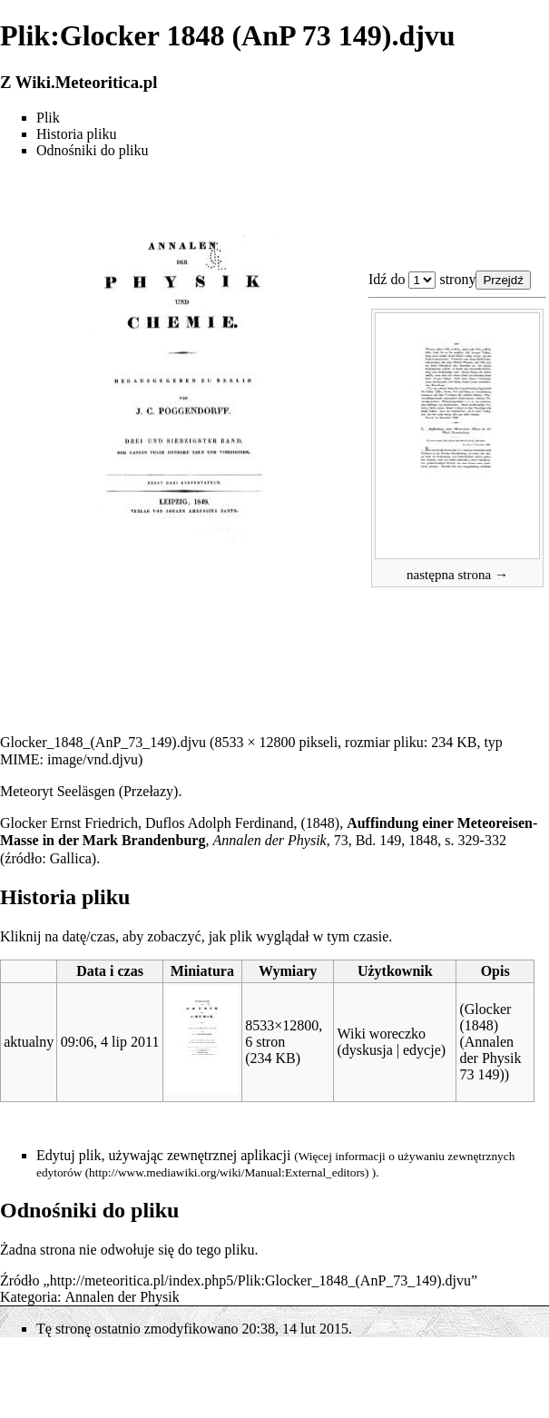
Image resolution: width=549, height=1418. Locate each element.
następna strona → (457, 574)
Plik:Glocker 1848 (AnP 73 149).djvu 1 (422, 280)
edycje (422, 1050)
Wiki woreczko (381, 1033)
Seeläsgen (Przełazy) (118, 791)
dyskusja (367, 1050)
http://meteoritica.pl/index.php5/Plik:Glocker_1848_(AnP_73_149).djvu (260, 1280)
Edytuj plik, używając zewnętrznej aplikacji (163, 1155)
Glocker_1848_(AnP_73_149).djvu (103, 742)
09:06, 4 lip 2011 (110, 1041)
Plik (48, 117)
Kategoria (28, 1297)
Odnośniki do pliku (92, 150)
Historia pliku (76, 134)
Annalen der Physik (122, 1297)
